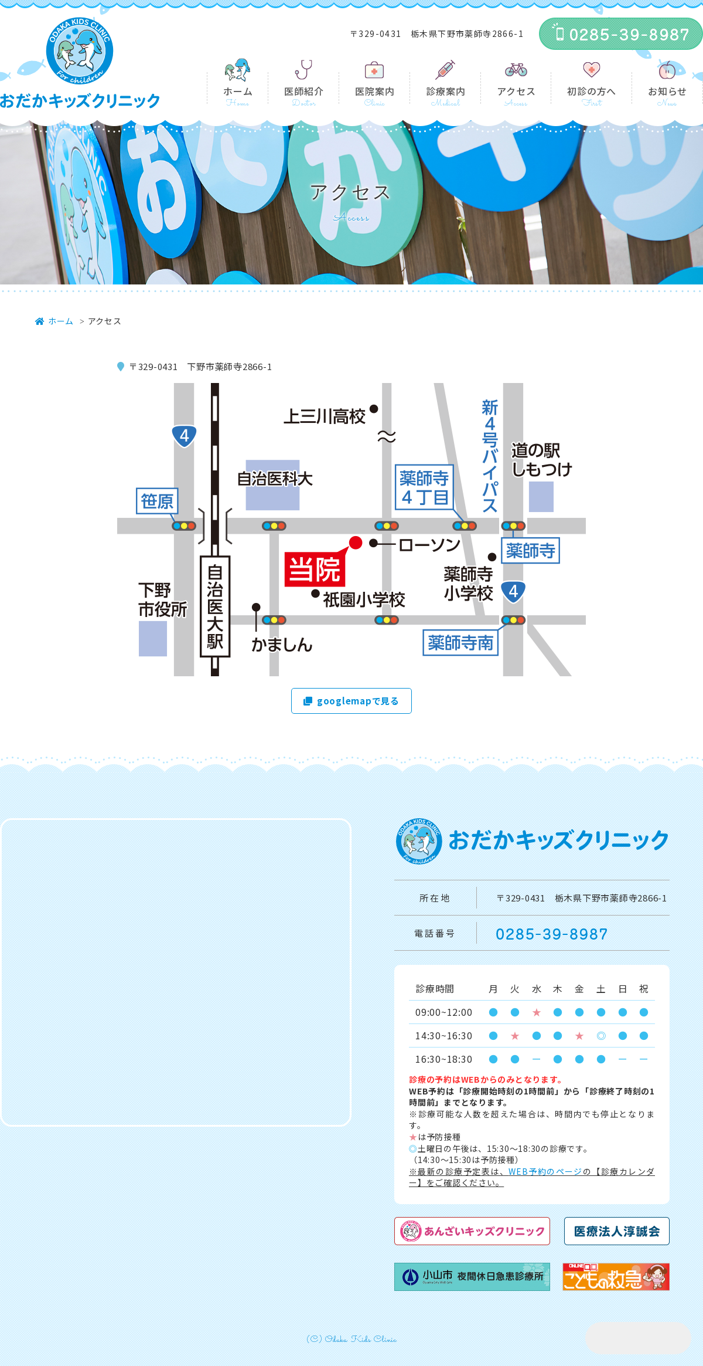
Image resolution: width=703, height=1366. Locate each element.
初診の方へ (591, 91)
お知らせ (667, 91)
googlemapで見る (351, 700)
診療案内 (445, 91)
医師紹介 (303, 91)
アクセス (516, 91)
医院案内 (374, 91)
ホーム (237, 91)
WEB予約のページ (546, 1171)
